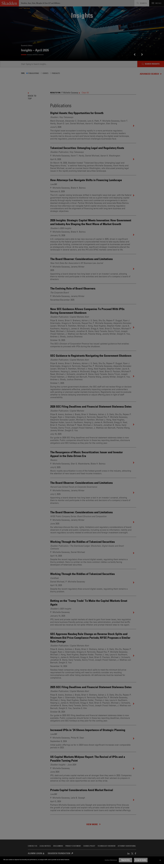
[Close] (160, 860)
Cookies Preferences (111, 860)
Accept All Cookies (140, 860)
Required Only (125, 860)
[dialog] (82, 860)
